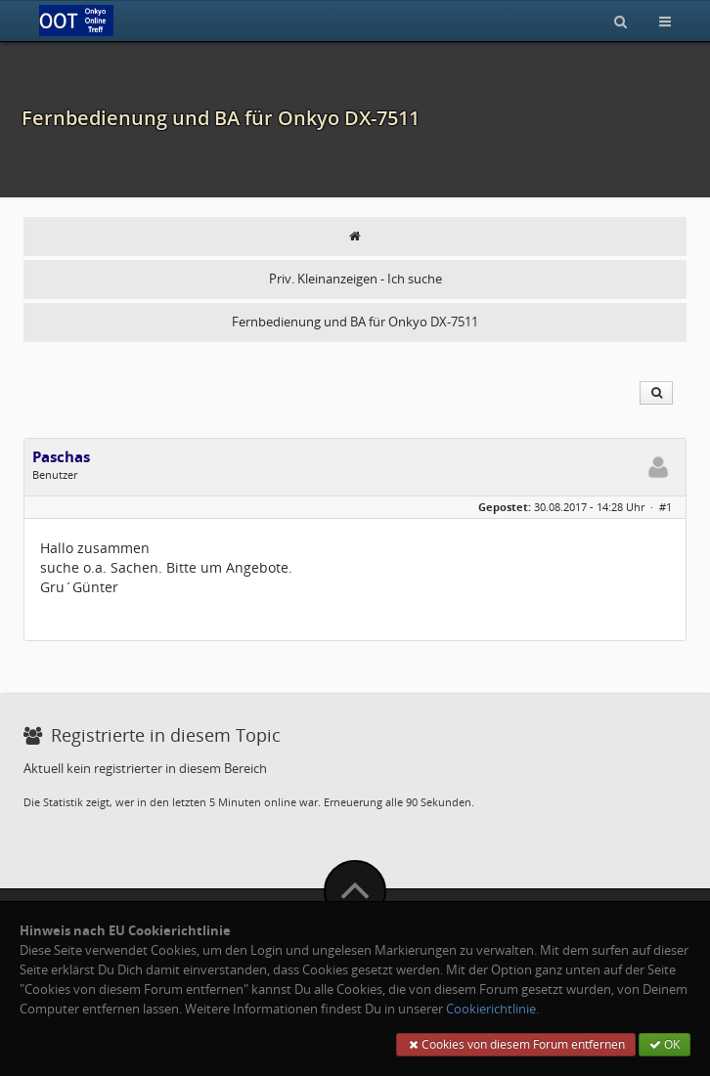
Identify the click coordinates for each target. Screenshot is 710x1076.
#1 (665, 506)
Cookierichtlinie (491, 1009)
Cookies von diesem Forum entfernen (516, 1044)
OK (664, 1044)
